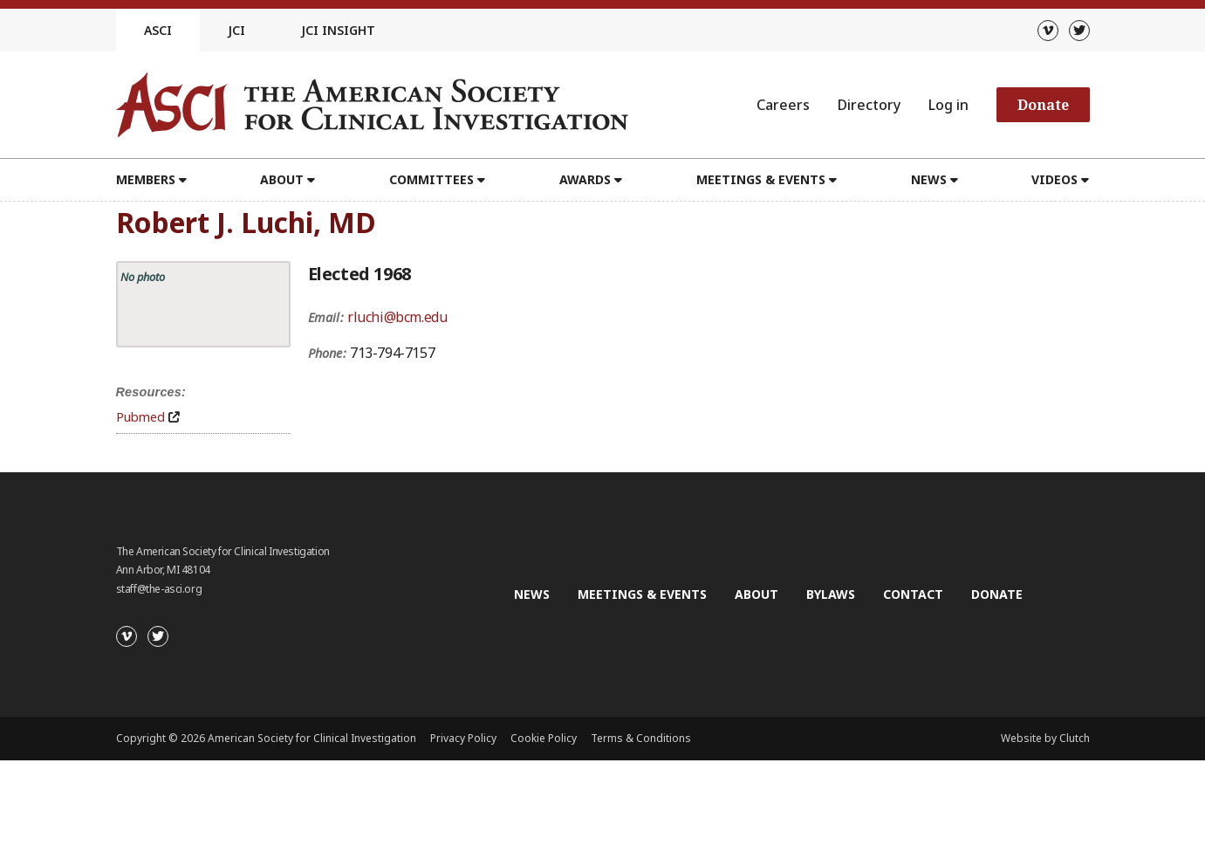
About (282, 179)
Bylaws (830, 594)
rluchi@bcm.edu (397, 316)
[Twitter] (1079, 30)
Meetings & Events (760, 179)
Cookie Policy (543, 738)
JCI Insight (338, 30)
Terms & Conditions (641, 738)
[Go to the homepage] (372, 104)
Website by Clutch (1045, 738)
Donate (1043, 104)
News (929, 179)
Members (145, 179)
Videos (1054, 179)
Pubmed (140, 417)
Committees (431, 179)
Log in (948, 104)
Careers (783, 104)
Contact (913, 594)
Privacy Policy (463, 738)
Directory (869, 104)
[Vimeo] (1047, 30)
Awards (585, 179)
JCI (236, 30)
